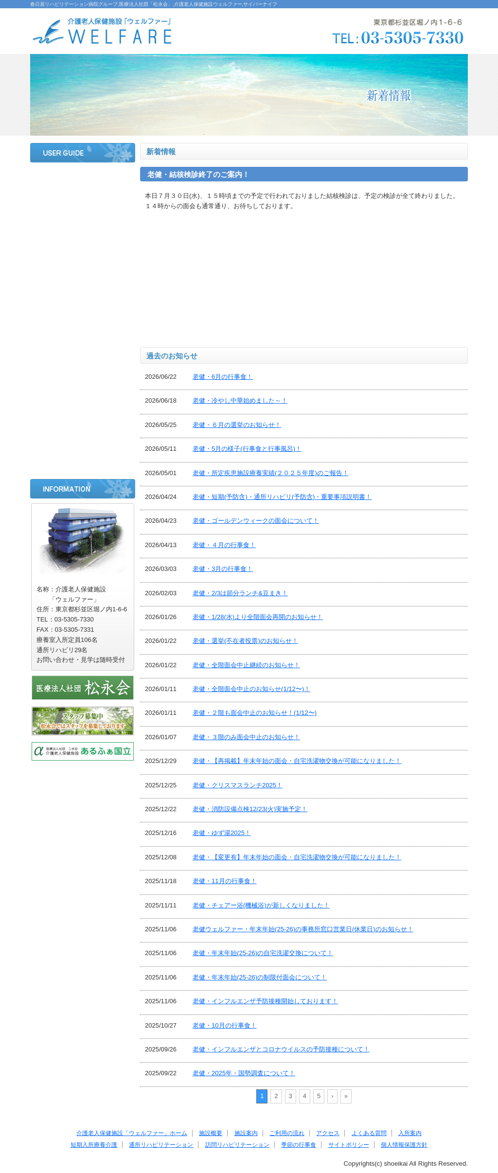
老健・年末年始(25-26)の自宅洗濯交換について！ (263, 953)
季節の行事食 (82, 436)
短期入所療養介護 (82, 359)
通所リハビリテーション (82, 385)
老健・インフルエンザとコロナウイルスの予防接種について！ (281, 1049)
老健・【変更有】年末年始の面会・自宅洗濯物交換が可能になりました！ (297, 857)
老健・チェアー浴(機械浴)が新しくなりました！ (261, 905)
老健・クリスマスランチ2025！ (238, 785)
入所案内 (82, 333)
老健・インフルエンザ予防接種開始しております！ (265, 1001)
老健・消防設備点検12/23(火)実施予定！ (250, 809)
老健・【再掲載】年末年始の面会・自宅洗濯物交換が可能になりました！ (297, 760)
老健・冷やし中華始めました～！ (240, 400)
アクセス (82, 282)
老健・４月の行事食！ (224, 545)
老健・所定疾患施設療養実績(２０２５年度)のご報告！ (271, 473)
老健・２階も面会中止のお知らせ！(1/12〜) (255, 712)
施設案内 (82, 230)
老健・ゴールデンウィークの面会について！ (256, 520)
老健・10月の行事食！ (224, 1025)
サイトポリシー (82, 462)
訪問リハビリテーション (82, 411)
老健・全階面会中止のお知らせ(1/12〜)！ (251, 689)
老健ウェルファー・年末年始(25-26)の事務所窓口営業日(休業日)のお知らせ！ (303, 929)
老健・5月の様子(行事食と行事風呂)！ (247, 448)
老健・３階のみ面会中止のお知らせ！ (246, 737)
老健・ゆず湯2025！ (222, 832)
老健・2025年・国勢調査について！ (244, 1073)
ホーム (82, 179)
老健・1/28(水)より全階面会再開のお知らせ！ (258, 617)
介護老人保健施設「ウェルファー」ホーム (131, 1133)
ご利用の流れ (82, 256)
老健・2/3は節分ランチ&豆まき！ (240, 593)
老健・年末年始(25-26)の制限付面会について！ (260, 977)
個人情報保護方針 (404, 1144)
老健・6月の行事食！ (223, 376)
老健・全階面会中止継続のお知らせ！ (246, 665)
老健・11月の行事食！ (224, 881)
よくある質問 (82, 308)
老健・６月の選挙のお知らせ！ (237, 424)
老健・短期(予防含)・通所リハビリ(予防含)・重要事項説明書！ (282, 496)
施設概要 (82, 204)
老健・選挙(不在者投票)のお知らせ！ (245, 640)
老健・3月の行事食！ (223, 568)
